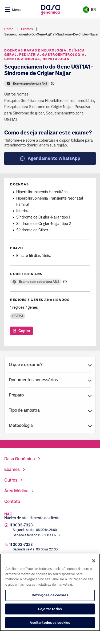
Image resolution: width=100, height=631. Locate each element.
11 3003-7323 (21, 525)
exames (27, 29)
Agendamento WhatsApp (50, 158)
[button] (50, 365)
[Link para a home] (50, 10)
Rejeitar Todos (50, 610)
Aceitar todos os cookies (50, 624)
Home (8, 29)
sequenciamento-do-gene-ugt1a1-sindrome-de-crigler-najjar (51, 34)
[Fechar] (93, 562)
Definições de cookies (50, 596)
